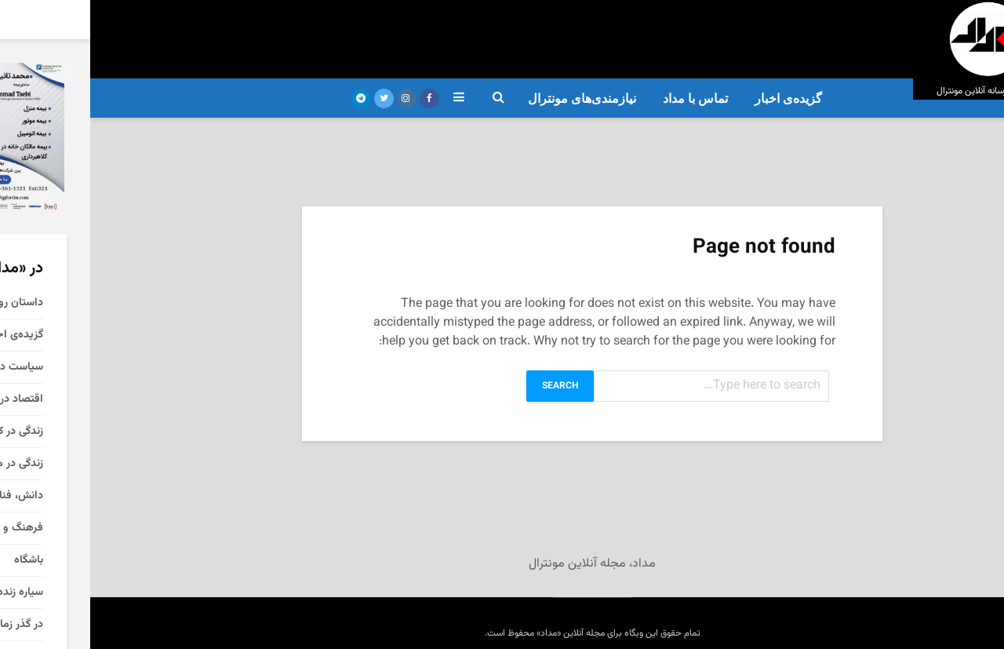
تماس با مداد (605, 98)
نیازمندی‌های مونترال (492, 98)
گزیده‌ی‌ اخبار (698, 98)
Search (470, 386)
